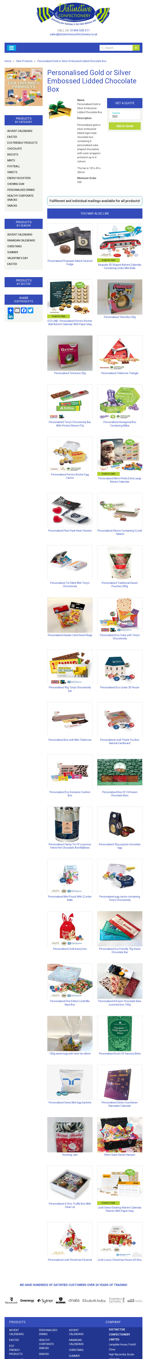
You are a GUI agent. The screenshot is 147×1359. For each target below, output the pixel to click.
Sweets (12, 172)
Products (17, 1322)
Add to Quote (124, 126)
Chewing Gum (15, 184)
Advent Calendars (19, 131)
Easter (12, 136)
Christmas (14, 246)
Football (13, 166)
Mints (11, 160)
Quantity (116, 113)
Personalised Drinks (21, 189)
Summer (12, 252)
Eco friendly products (22, 142)
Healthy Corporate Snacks (20, 197)
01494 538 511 (80, 30)
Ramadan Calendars (21, 240)
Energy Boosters (19, 178)
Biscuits (12, 154)
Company (113, 1322)
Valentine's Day (17, 258)
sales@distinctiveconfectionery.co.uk (73, 34)
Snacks (12, 205)
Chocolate (14, 148)
